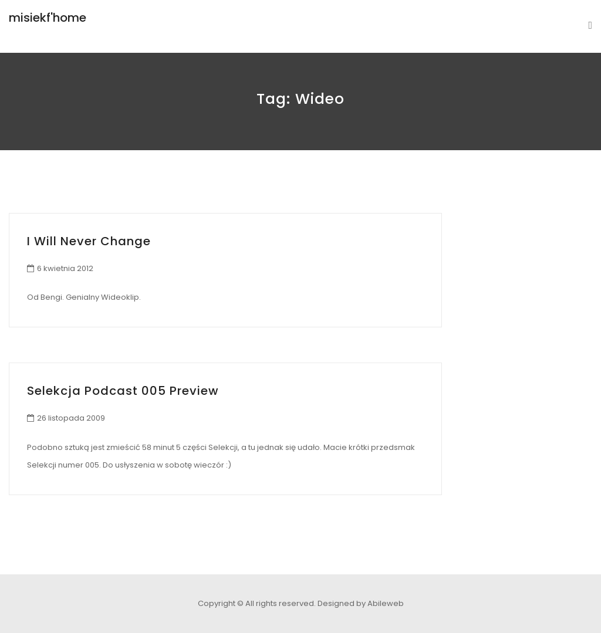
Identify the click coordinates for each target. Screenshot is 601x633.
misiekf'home (47, 17)
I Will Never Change (89, 241)
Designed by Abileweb (361, 603)
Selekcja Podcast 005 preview (123, 390)
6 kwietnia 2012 (65, 268)
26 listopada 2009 (71, 418)
